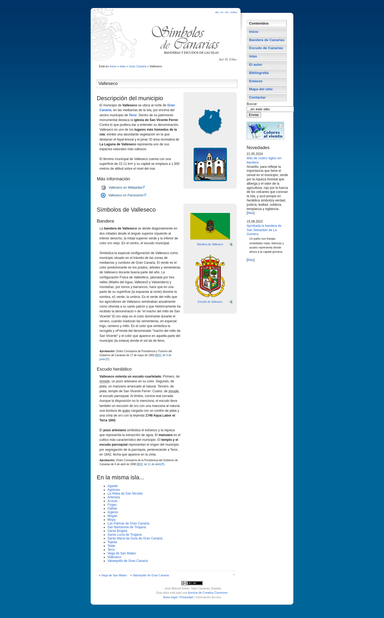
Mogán (112, 516)
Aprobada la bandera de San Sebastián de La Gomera (264, 230)
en (222, 12)
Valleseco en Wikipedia (125, 187)
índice (233, 12)
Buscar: (253, 104)
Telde (111, 546)
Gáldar (112, 508)
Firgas (112, 505)
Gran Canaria (137, 66)
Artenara (113, 497)
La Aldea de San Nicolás (125, 493)
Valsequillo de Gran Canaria (127, 561)
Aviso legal (170, 597)
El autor (255, 65)
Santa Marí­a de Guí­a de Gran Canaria (134, 538)
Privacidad (186, 597)
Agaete (112, 486)
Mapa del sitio (261, 89)
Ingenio (112, 512)
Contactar (257, 97)
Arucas (112, 501)
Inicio (113, 66)
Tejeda (112, 542)
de (226, 12)
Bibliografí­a (259, 73)
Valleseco (114, 557)
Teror (133, 115)
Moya (111, 520)
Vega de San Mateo (121, 553)
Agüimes (113, 490)
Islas (123, 66)
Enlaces (256, 81)
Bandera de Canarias (267, 40)
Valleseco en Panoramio (125, 195)
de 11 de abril (149, 464)
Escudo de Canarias (266, 48)
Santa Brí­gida (117, 531)
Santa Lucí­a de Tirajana (124, 535)
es (216, 12)
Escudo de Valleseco (210, 301)
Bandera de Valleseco (210, 244)
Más (250, 213)
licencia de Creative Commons (207, 592)
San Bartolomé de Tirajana (126, 527)
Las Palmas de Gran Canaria (128, 523)
